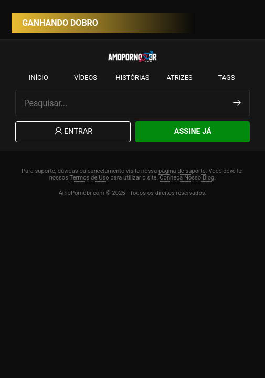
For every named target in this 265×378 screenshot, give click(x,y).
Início (38, 77)
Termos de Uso (89, 177)
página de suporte (182, 170)
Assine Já (192, 131)
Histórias (133, 77)
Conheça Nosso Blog (187, 177)
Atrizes (179, 77)
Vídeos (85, 77)
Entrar (72, 131)
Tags (226, 77)
